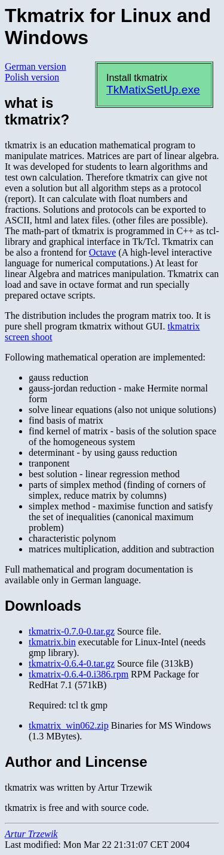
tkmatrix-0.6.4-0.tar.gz (72, 663)
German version (35, 66)
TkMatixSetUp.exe (153, 89)
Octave (102, 252)
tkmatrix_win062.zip (69, 725)
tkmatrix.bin (52, 642)
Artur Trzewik (31, 834)
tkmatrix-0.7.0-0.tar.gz (72, 631)
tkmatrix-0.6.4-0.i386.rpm (78, 674)
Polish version (32, 77)
